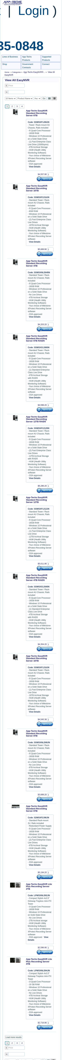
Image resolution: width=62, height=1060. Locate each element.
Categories (16, 72)
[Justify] (54, 98)
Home (7, 72)
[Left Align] (49, 98)
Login (33, 10)
